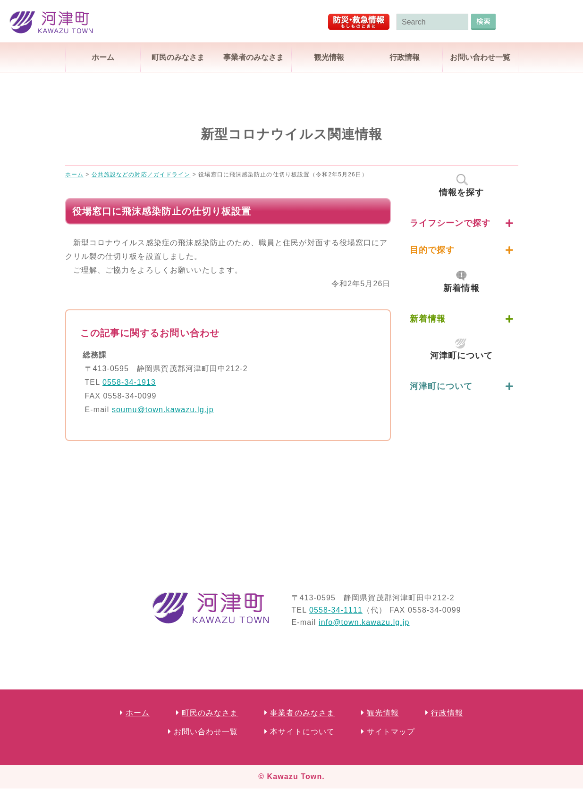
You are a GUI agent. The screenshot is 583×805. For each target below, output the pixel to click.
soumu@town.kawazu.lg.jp (163, 410)
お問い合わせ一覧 (480, 57)
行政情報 (404, 57)
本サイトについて (302, 732)
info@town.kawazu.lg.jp (364, 622)
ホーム (103, 57)
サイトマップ (391, 732)
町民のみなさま (178, 57)
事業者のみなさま (253, 57)
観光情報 (329, 57)
